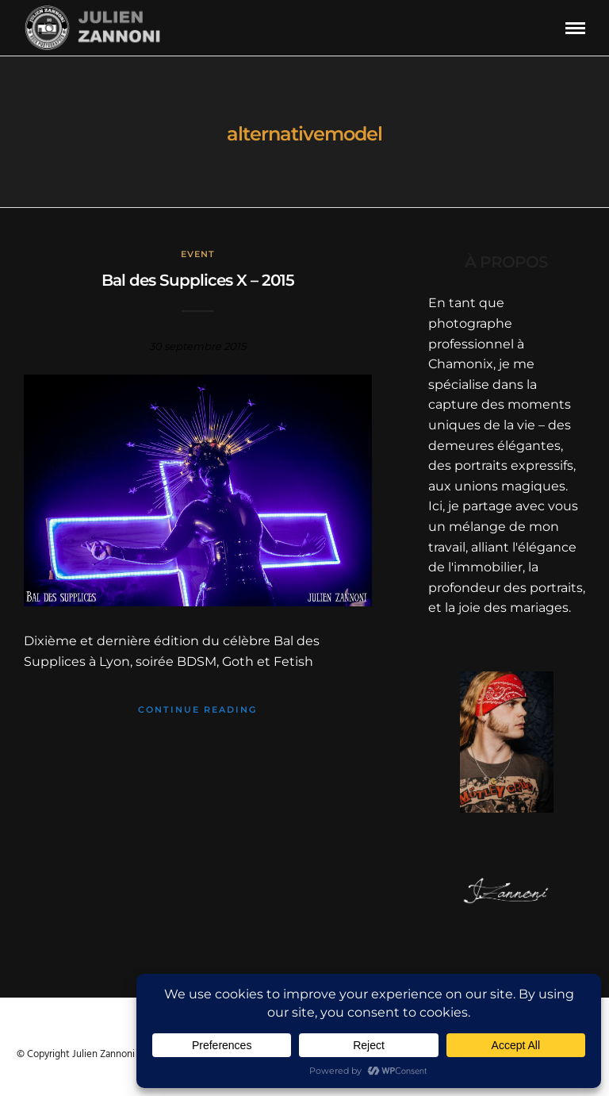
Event (198, 254)
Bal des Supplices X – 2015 (198, 280)
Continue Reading (197, 709)
